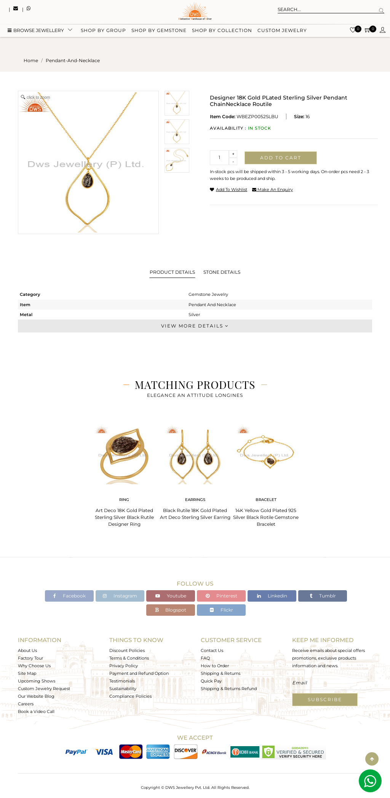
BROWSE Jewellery (36, 31)
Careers (26, 703)
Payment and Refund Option (139, 673)
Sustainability (122, 688)
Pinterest (221, 596)
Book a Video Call (36, 711)
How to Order (215, 665)
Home (31, 60)
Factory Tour (30, 658)
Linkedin (272, 596)
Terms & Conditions (129, 658)
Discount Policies (127, 650)
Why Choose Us (34, 665)
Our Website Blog (36, 696)
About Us (27, 650)
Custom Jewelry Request (44, 688)
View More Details (195, 326)
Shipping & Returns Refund (229, 688)
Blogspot (170, 610)
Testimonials (122, 681)
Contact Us (212, 650)
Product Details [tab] (172, 272)
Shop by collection (222, 31)
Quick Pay (211, 681)
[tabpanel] (124, 473)
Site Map (27, 673)
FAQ (205, 658)
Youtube (170, 596)
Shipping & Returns (220, 673)
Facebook (69, 596)
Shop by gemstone (159, 31)
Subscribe (325, 699)
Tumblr (323, 596)
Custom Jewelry (282, 31)
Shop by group (103, 31)
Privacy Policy (123, 665)
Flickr (221, 610)
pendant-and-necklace (73, 60)
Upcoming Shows (36, 681)
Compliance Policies (130, 696)
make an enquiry (272, 189)
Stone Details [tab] (221, 272)
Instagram (120, 596)
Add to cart (280, 158)
